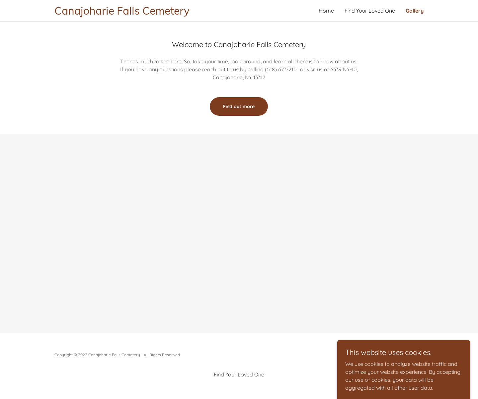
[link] (146, 12)
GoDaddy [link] (415, 354)
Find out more (239, 106)
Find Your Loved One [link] (370, 10)
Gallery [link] (415, 10)
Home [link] (326, 10)
